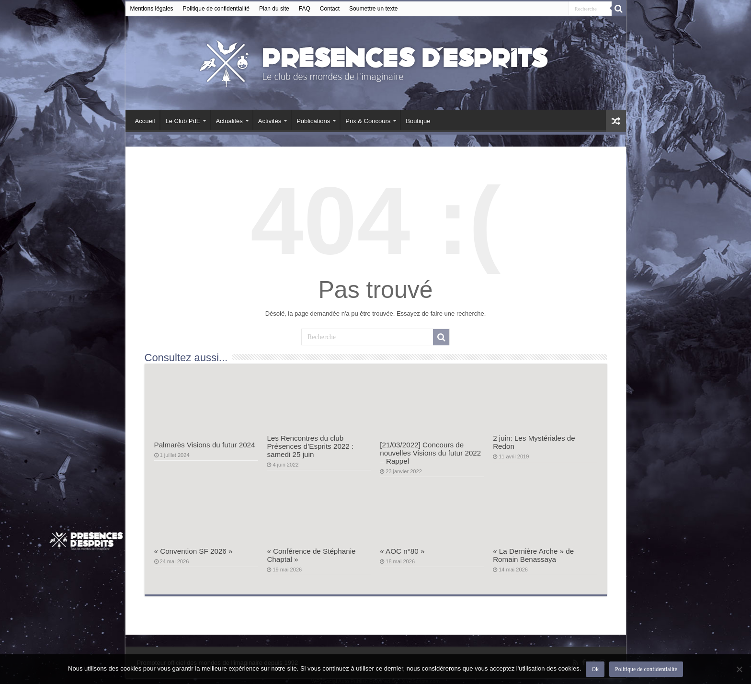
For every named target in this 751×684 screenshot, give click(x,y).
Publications (313, 121)
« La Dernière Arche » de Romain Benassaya (533, 555)
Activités (269, 121)
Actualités (229, 121)
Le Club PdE (182, 121)
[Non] (739, 669)
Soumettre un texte (373, 8)
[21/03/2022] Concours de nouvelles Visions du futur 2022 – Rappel (430, 453)
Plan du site (274, 8)
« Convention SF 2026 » (193, 551)
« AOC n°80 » (402, 551)
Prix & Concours (367, 121)
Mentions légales (151, 8)
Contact (330, 8)
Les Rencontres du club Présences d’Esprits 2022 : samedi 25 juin (310, 446)
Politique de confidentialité (216, 8)
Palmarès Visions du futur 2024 (204, 445)
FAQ (304, 8)
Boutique (418, 121)
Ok (595, 669)
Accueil (145, 121)
